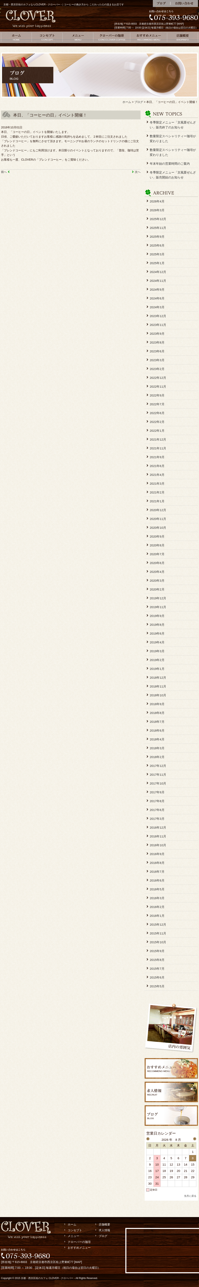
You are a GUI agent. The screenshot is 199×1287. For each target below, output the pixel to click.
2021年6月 (157, 466)
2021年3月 (157, 483)
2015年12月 (158, 924)
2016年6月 (157, 880)
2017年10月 (158, 783)
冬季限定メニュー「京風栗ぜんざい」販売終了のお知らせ (173, 125)
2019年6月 (157, 633)
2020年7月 (157, 554)
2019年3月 (157, 651)
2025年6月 (157, 245)
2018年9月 (157, 704)
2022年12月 (158, 377)
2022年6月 (157, 413)
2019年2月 (157, 660)
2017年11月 (158, 774)
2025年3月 (157, 254)
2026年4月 (157, 201)
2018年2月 (157, 757)
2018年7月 (157, 721)
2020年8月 (157, 545)
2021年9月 (157, 457)
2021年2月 (157, 492)
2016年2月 (157, 907)
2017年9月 (157, 792)
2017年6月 (157, 810)
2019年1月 (157, 668)
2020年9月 (157, 536)
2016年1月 (157, 915)
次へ (138, 172)
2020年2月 (157, 589)
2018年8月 (157, 713)
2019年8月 (157, 624)
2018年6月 (157, 730)
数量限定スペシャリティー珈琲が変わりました (173, 138)
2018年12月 (158, 677)
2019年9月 (157, 616)
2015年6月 (157, 977)
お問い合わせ (184, 3)
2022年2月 (157, 422)
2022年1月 (157, 430)
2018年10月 (158, 695)
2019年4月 (157, 642)
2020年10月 (158, 527)
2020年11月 (158, 519)
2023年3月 (157, 360)
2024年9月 (157, 289)
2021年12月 (158, 439)
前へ (4, 172)
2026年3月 (157, 210)
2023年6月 (157, 351)
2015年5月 (157, 986)
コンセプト (47, 37)
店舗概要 (182, 37)
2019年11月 (158, 607)
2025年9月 (157, 236)
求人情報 (104, 1230)
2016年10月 (158, 845)
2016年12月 (158, 827)
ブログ (161, 3)
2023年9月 (157, 333)
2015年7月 (157, 968)
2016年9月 (157, 854)
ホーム (16, 37)
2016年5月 (157, 889)
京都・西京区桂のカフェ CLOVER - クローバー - (48, 1278)
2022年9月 (157, 395)
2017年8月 (157, 801)
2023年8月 (157, 342)
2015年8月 (157, 960)
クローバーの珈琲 (111, 37)
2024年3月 (157, 307)
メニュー (78, 37)
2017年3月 (157, 818)
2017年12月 (158, 765)
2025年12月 (158, 219)
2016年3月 (157, 898)
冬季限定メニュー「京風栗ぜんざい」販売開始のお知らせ (173, 175)
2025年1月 (157, 263)
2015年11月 (158, 933)
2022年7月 (157, 404)
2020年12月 (158, 510)
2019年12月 (158, 598)
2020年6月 (157, 563)
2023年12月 (158, 316)
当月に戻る (190, 1196)
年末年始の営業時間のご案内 (170, 163)
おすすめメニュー (148, 37)
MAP (180, 23)
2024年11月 (158, 280)
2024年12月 (158, 272)
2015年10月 (158, 942)
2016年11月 (158, 836)
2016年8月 (157, 862)
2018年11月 (158, 686)
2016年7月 (157, 871)
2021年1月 (157, 501)
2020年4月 (157, 571)
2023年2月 (157, 369)
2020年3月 (157, 580)
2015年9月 (157, 951)
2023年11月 (158, 325)
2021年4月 (157, 474)
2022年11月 (158, 386)
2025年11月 (158, 228)
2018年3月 (157, 748)
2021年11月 (158, 448)
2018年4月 (157, 739)
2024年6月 (157, 298)
